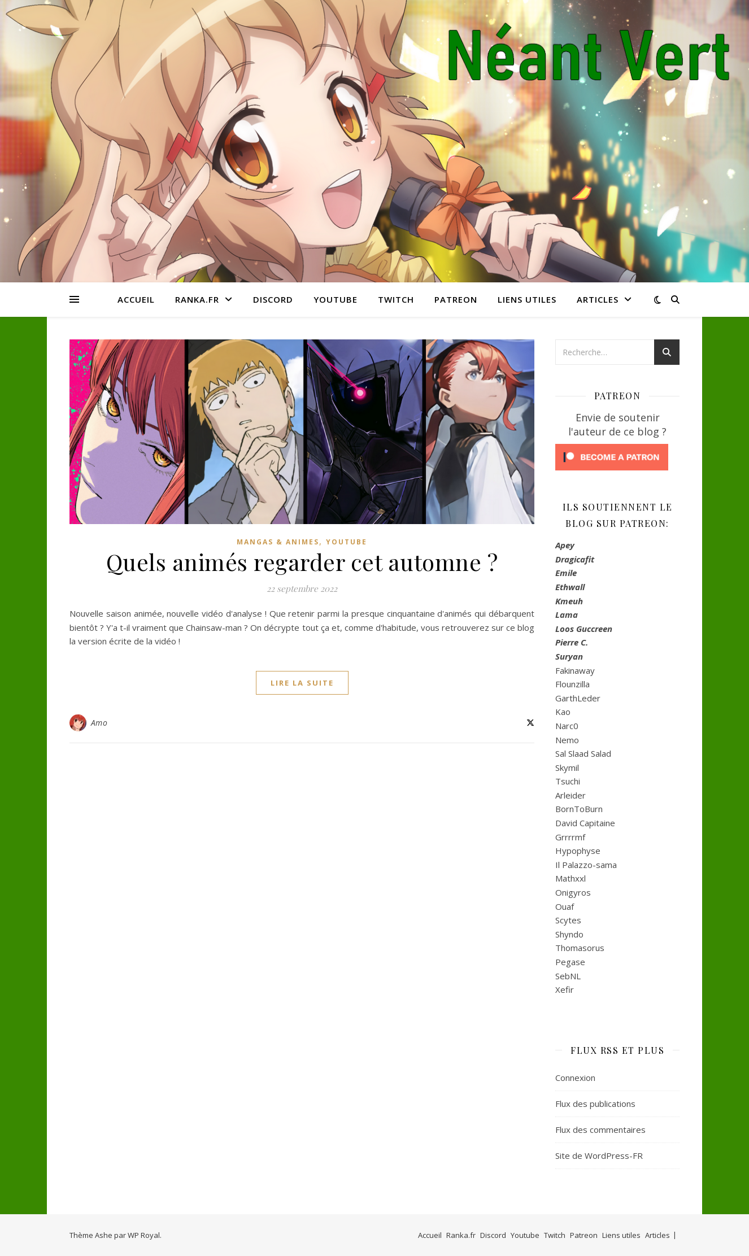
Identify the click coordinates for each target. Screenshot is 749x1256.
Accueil (136, 299)
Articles (598, 299)
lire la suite (302, 683)
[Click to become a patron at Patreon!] (617, 457)
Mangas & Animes (278, 542)
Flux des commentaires (600, 1129)
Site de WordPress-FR (599, 1155)
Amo (99, 722)
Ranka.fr (197, 299)
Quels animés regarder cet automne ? (302, 562)
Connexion (575, 1077)
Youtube (335, 299)
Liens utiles (527, 299)
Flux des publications (595, 1103)
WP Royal (144, 1235)
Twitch (396, 299)
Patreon (455, 299)
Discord (273, 299)
